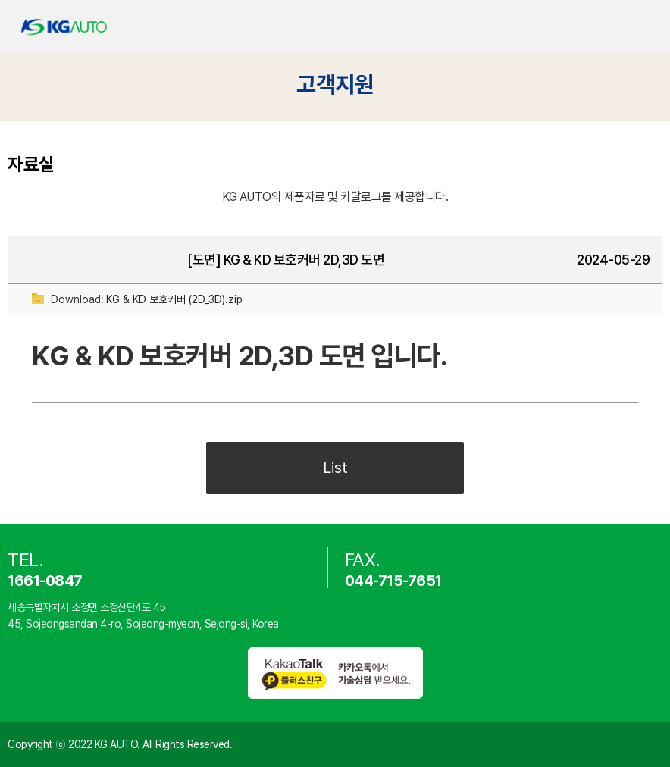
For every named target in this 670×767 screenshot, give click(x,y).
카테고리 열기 (646, 26)
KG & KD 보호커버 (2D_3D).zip (174, 299)
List (335, 468)
